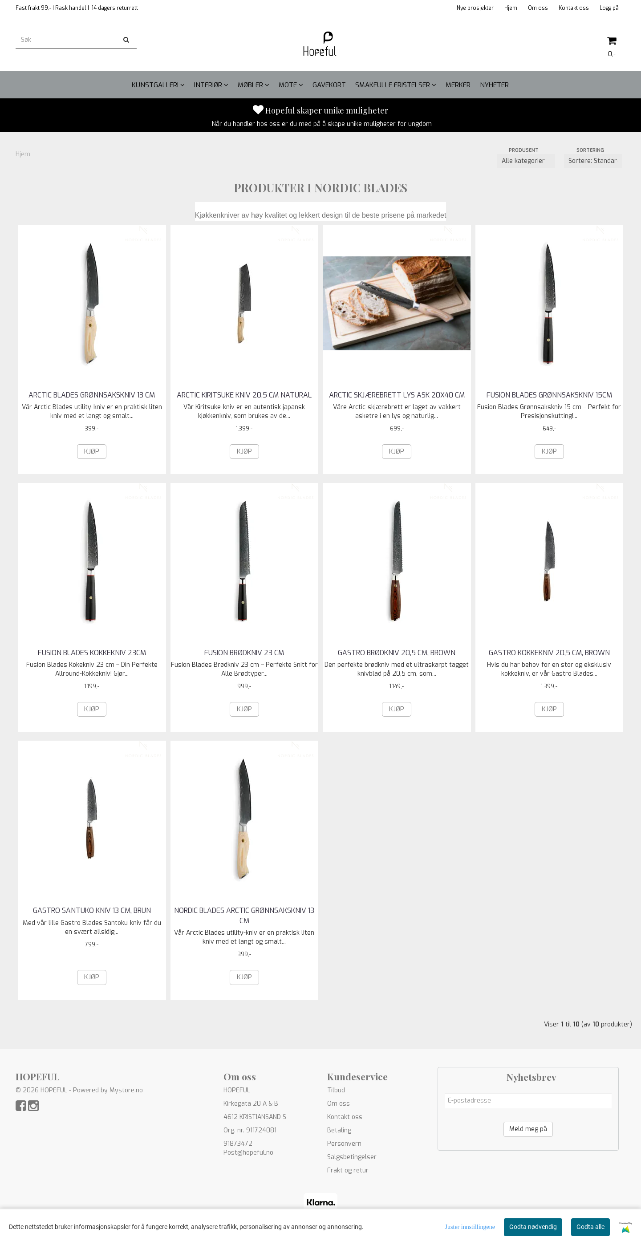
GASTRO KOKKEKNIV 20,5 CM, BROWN (549, 652)
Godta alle (590, 1226)
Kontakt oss (574, 8)
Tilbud (336, 1090)
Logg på (609, 8)
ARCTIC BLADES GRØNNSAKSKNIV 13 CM (91, 395)
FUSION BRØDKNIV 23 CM (244, 652)
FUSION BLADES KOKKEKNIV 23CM (92, 652)
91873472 (237, 1144)
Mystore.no (126, 1090)
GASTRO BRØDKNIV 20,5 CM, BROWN (396, 652)
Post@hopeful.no (248, 1152)
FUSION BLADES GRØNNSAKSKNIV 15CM (549, 395)
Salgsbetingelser (352, 1157)
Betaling (339, 1130)
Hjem (510, 8)
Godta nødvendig (533, 1226)
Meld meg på (528, 1129)
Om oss (538, 8)
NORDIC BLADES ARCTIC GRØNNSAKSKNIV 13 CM (244, 915)
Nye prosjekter (475, 8)
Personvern (344, 1144)
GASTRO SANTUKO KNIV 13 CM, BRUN (92, 910)
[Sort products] (593, 161)
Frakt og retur (348, 1170)
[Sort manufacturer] (526, 161)
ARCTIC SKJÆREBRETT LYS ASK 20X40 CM (397, 395)
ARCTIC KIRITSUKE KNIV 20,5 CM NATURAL (244, 395)
